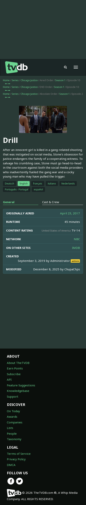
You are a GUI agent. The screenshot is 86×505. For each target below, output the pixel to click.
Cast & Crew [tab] (50, 202)
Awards (12, 417)
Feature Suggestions (21, 385)
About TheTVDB (18, 363)
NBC (77, 239)
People (12, 433)
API (9, 379)
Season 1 (60, 80)
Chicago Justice (29, 80)
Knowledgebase (18, 391)
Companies (14, 422)
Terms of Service (19, 454)
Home (6, 80)
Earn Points (15, 368)
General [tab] (8, 202)
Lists (10, 428)
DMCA (11, 465)
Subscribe (14, 374)
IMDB (76, 248)
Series (15, 80)
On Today (13, 411)
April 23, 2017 (70, 213)
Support (12, 396)
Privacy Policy (16, 459)
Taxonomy (14, 439)
